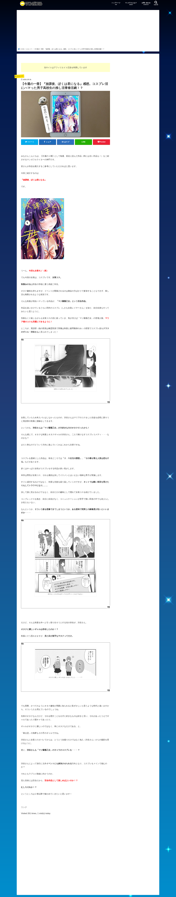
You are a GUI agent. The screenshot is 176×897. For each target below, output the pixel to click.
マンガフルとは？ (131, 3)
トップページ (115, 3)
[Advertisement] (88, 30)
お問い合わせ (146, 3)
